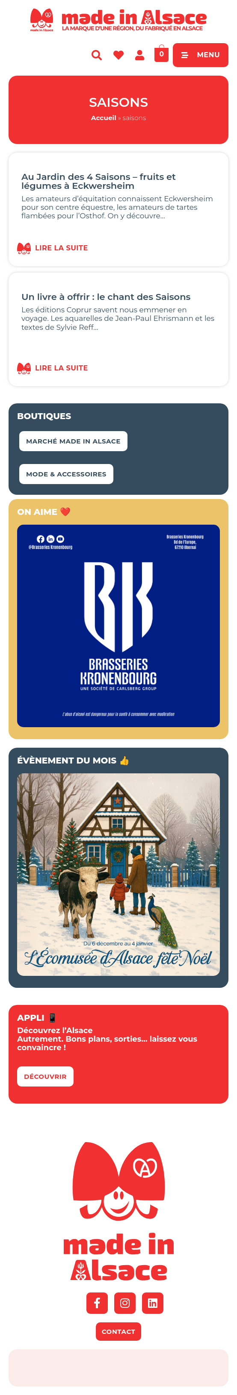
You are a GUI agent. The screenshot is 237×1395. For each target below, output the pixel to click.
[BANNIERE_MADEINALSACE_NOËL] (118, 973)
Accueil (103, 118)
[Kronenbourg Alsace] (118, 724)
